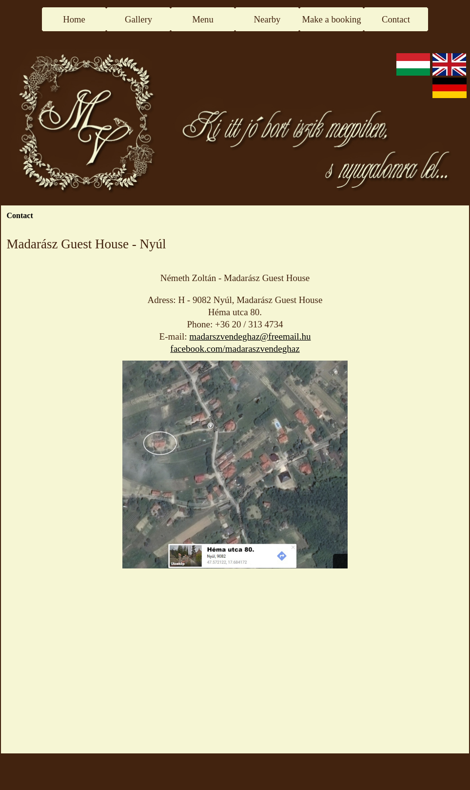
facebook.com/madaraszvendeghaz (234, 349)
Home (74, 19)
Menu (203, 19)
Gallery (138, 19)
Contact (396, 19)
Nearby (267, 19)
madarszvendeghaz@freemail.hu (250, 336)
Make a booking (331, 19)
